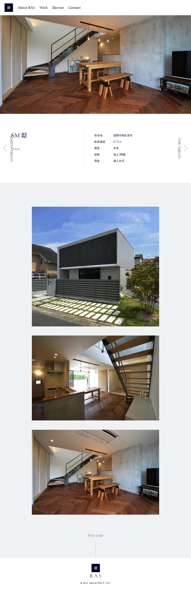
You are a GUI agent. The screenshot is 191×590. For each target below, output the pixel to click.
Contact (74, 7)
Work (43, 7)
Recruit (58, 7)
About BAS (26, 7)
